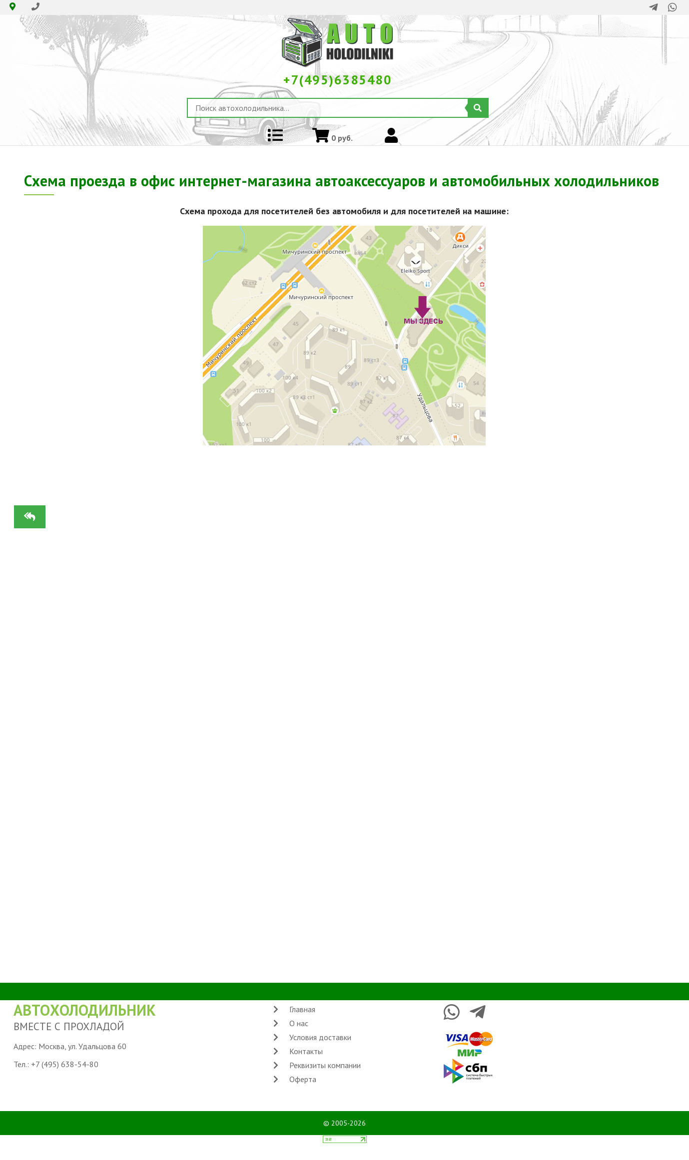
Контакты (306, 1051)
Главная (302, 1009)
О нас (298, 1023)
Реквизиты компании (325, 1065)
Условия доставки (320, 1037)
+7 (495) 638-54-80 (64, 1064)
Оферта (302, 1079)
